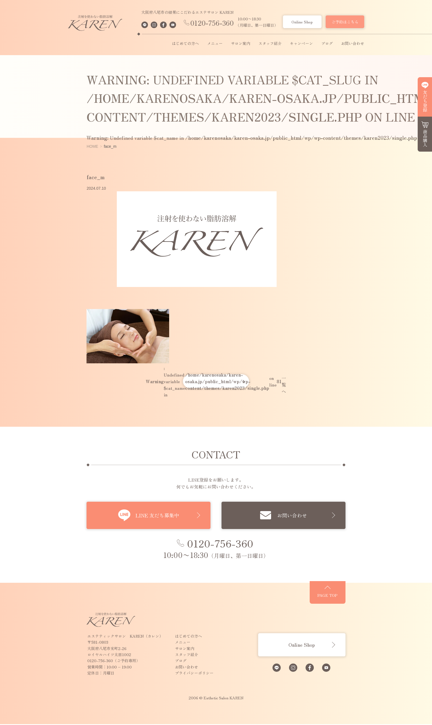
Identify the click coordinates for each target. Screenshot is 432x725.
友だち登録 (425, 101)
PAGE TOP (341, 597)
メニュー (215, 43)
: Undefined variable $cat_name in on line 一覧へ (216, 381)
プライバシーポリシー (180, 673)
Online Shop (302, 22)
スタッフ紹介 (270, 43)
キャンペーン (301, 43)
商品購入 (425, 138)
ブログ (327, 43)
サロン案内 (240, 43)
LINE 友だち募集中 (157, 515)
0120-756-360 (212, 23)
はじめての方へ (185, 43)
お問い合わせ (352, 43)
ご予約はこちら (344, 22)
